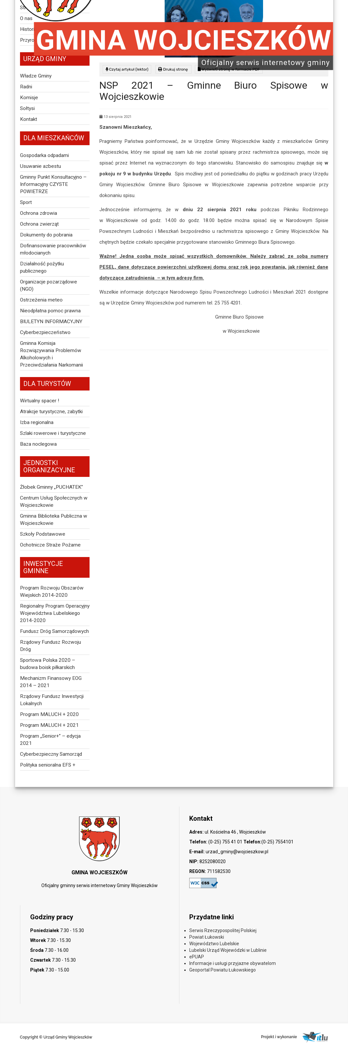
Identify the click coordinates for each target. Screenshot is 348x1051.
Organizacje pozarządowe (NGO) (48, 285)
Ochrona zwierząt (39, 224)
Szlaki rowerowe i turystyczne (53, 433)
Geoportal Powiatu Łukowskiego (222, 970)
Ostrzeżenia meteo (41, 300)
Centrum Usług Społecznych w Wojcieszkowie (54, 501)
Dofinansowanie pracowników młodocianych (53, 249)
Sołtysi (27, 108)
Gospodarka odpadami (44, 155)
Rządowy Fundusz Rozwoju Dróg (50, 645)
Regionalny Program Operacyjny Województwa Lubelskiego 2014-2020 (55, 613)
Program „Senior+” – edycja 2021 (50, 739)
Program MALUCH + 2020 (49, 714)
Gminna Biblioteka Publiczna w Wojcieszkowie (53, 519)
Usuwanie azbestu (40, 166)
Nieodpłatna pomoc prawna (50, 311)
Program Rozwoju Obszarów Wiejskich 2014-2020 (52, 591)
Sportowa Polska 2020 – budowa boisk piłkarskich (47, 663)
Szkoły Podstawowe (42, 534)
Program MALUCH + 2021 (49, 725)
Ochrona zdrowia (38, 213)
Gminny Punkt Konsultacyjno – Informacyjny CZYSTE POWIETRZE (53, 184)
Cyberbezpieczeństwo (45, 332)
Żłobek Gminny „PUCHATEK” (51, 487)
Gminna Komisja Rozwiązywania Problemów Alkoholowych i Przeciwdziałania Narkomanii (51, 354)
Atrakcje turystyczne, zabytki (51, 411)
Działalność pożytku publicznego (42, 267)
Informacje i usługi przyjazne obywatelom (232, 963)
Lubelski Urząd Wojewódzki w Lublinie (228, 950)
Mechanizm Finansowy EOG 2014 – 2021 (51, 681)
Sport (26, 202)
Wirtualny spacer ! (39, 401)
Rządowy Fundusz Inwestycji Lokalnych (52, 699)
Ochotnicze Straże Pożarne (50, 545)
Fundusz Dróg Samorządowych (54, 631)
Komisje (29, 98)
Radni (26, 87)
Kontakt (28, 119)
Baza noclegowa (38, 444)
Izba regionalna (36, 422)
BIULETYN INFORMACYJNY (51, 321)
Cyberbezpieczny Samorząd (51, 754)
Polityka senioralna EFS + (47, 765)
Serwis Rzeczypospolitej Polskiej (222, 930)
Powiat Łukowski (206, 937)
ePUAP (196, 956)
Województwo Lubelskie (214, 943)
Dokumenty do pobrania (46, 235)
